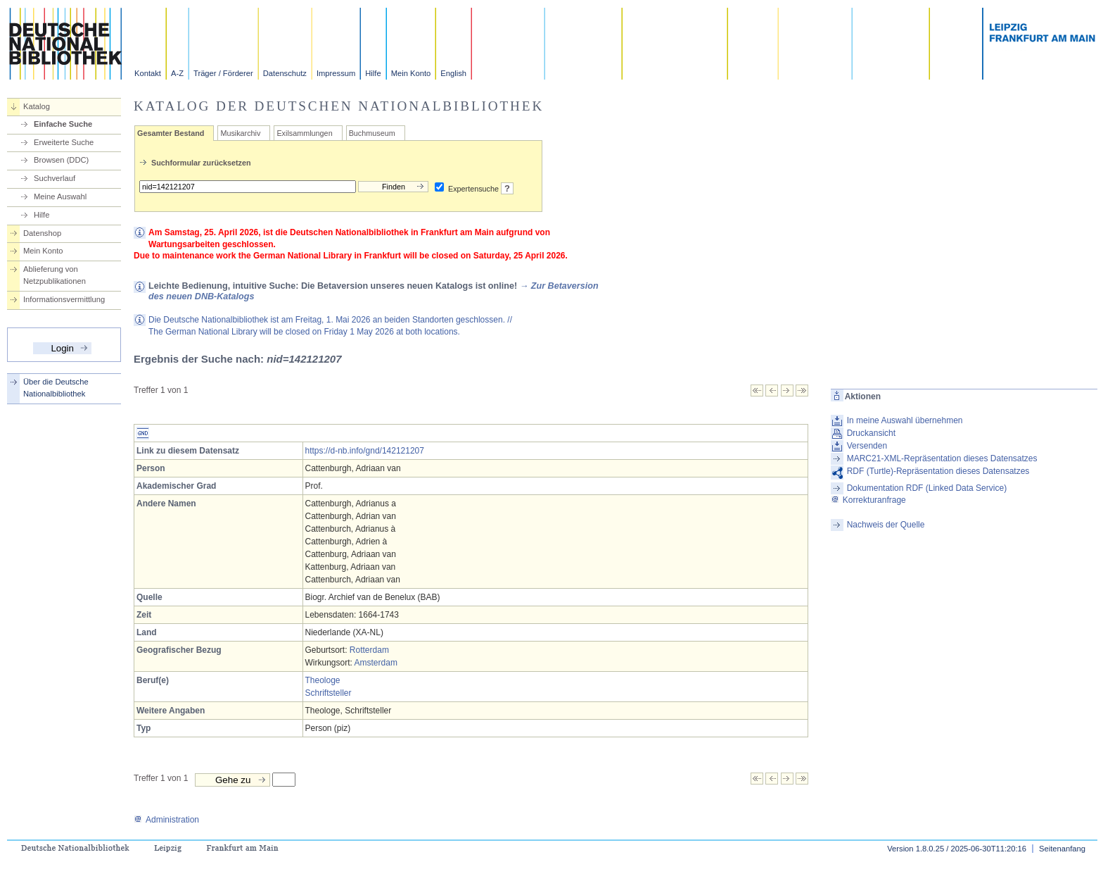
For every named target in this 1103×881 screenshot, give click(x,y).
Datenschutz (285, 73)
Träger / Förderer (223, 73)
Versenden (867, 446)
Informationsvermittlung (64, 299)
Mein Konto (411, 73)
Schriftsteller (328, 693)
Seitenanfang (1062, 848)
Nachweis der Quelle (886, 525)
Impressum (336, 73)
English (453, 73)
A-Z (177, 73)
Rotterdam (369, 650)
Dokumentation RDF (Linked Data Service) (927, 488)
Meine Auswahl (60, 196)
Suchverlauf (54, 178)
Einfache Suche (63, 124)
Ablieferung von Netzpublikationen (54, 275)
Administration (166, 820)
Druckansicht (871, 433)
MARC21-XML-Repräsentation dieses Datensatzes (942, 458)
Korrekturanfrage (868, 500)
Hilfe (373, 73)
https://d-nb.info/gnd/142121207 (364, 451)
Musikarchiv (240, 133)
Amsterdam (376, 663)
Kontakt (147, 73)
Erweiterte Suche (64, 142)
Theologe (322, 680)
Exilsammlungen (304, 133)
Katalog (36, 106)
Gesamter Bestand (170, 133)
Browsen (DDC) (61, 160)
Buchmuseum (372, 133)
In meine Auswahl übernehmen (905, 420)
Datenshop (42, 233)
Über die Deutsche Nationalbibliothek (56, 387)
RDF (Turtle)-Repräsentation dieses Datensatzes (938, 471)
